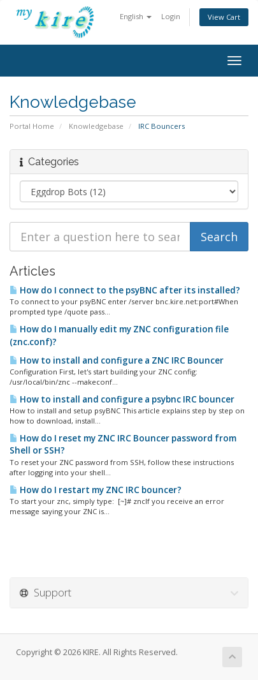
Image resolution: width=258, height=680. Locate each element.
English (136, 16)
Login (170, 16)
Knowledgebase (96, 126)
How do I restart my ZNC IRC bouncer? (96, 490)
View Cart (224, 17)
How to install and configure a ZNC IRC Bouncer (117, 360)
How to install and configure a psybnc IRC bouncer (122, 399)
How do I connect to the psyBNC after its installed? (125, 290)
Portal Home (32, 126)
